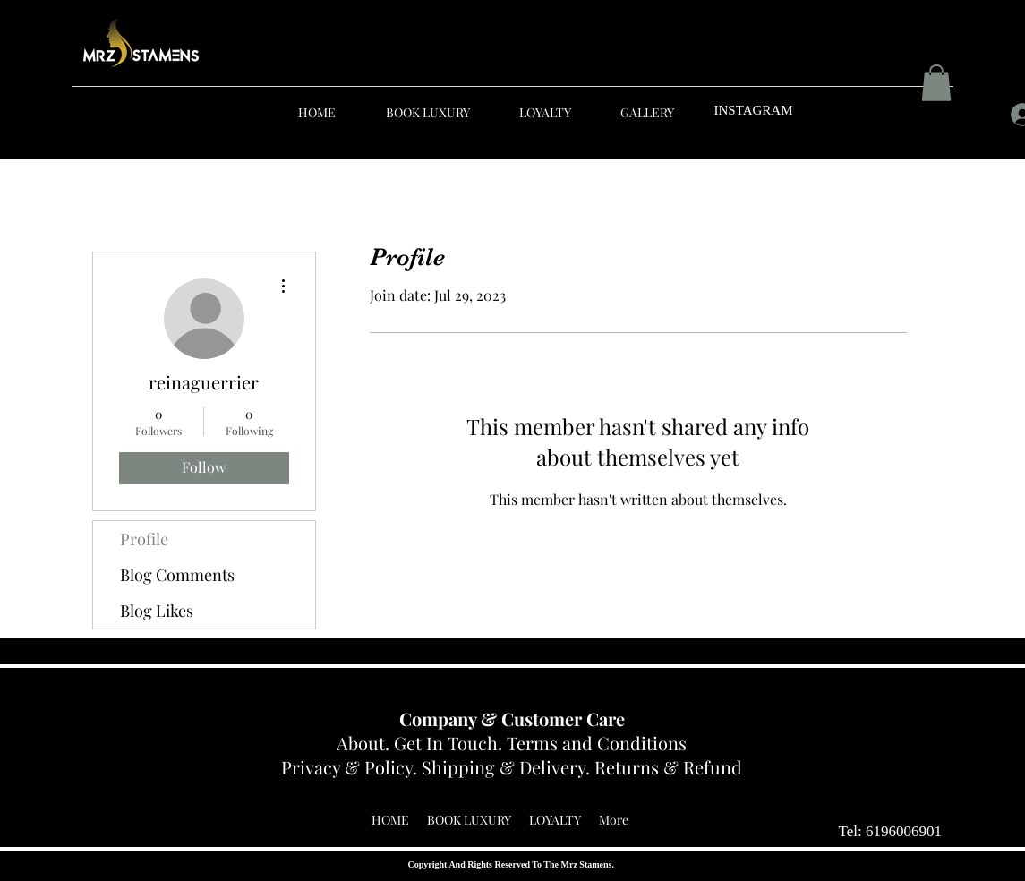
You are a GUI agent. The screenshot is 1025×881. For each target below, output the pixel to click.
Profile (144, 539)
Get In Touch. (450, 743)
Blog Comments (177, 575)
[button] (936, 82)
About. (365, 743)
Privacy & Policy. (351, 767)
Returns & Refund (668, 767)
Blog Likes (156, 610)
